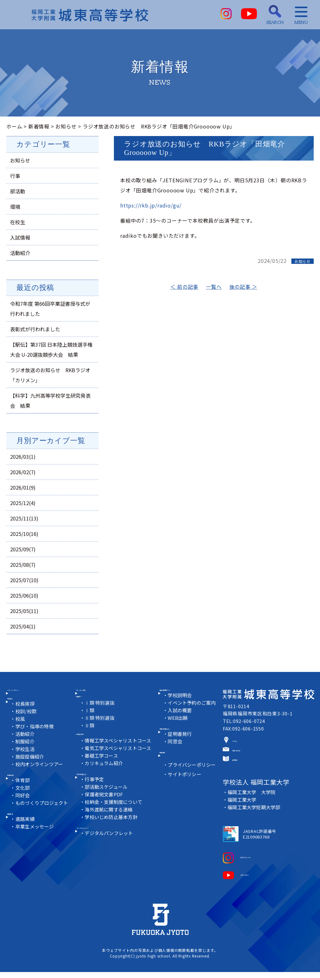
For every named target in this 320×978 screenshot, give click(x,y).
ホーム (14, 126)
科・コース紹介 (98, 697)
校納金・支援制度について (115, 819)
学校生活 (26, 765)
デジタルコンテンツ (104, 848)
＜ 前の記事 (184, 286)
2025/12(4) (23, 503)
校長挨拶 (26, 719)
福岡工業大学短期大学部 (254, 816)
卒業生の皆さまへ (184, 742)
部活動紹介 (24, 794)
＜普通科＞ (88, 705)
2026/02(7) (23, 472)
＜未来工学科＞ (93, 744)
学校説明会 (180, 705)
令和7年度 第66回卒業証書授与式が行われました (50, 308)
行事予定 (95, 796)
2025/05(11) (24, 611)
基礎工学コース (102, 766)
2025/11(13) (24, 518)
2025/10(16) (24, 533)
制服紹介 (26, 757)
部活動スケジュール (107, 803)
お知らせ (65, 126)
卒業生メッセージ (36, 854)
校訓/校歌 (27, 727)
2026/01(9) (23, 487)
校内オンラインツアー (41, 780)
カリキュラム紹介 (105, 774)
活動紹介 (20, 253)
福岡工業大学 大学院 (252, 801)
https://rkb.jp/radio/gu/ (151, 205)
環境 (15, 206)
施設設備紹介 (31, 772)
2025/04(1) (23, 626)
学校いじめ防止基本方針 (112, 834)
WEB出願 (178, 728)
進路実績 (21, 838)
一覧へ (214, 286)
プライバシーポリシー (193, 786)
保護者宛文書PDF (105, 811)
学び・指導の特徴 (36, 742)
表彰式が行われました (35, 329)
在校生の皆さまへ (101, 788)
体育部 (23, 802)
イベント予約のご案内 (193, 712)
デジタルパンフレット (110, 856)
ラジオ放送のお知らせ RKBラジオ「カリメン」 (50, 375)
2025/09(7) (23, 549)
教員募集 (173, 771)
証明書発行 (180, 750)
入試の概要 (180, 720)
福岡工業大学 (242, 808)
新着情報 (38, 126)
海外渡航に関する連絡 (110, 826)
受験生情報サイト (184, 697)
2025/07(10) (24, 580)
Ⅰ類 (90, 721)
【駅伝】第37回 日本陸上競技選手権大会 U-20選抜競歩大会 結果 (51, 349)
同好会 (23, 817)
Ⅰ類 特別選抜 (100, 713)
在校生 (17, 222)
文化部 (23, 809)
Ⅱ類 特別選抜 (100, 728)
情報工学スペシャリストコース (119, 751)
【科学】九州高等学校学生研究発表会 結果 (50, 400)
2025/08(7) (23, 564)
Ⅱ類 (90, 736)
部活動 (17, 191)
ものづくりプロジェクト (43, 824)
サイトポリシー (185, 796)
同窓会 (175, 757)
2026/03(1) (23, 456)
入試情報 (20, 237)
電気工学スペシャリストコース (119, 759)
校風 (21, 734)
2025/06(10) (24, 595)
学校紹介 (21, 711)
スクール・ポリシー (35, 697)
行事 (15, 175)
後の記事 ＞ (243, 286)
